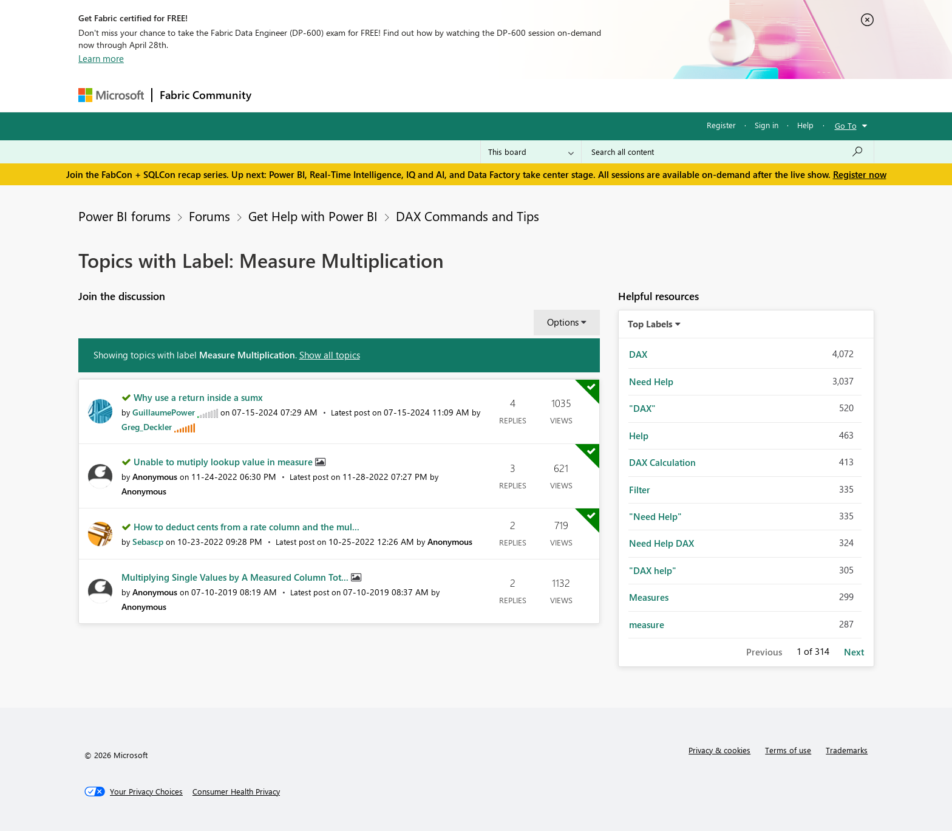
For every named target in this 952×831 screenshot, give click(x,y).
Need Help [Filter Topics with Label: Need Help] (651, 381)
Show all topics (329, 355)
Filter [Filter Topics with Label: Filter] (639, 490)
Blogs (490, 95)
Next (854, 652)
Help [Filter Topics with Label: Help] (638, 435)
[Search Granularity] (531, 151)
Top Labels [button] (650, 324)
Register (721, 125)
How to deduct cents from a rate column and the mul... (246, 527)
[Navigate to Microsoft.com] (111, 95)
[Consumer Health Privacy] (236, 791)
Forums (279, 95)
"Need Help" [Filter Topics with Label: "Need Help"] (655, 516)
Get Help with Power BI (313, 215)
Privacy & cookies (719, 750)
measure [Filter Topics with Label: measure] (646, 624)
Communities (436, 95)
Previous (764, 652)
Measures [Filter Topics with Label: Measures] (648, 597)
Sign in (766, 125)
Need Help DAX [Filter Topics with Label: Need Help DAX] (661, 543)
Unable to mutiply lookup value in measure (224, 462)
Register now (859, 174)
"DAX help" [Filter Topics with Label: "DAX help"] (652, 570)
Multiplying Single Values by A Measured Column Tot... (236, 577)
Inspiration (332, 95)
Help (805, 125)
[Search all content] (727, 151)
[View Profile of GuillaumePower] (163, 412)
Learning (537, 95)
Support (588, 95)
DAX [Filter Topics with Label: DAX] (638, 354)
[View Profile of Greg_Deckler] (146, 427)
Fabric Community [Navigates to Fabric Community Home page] (205, 94)
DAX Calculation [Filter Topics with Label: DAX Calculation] (662, 462)
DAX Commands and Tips (467, 215)
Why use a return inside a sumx (198, 397)
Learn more (101, 58)
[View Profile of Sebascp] (147, 541)
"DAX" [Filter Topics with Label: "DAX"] (642, 408)
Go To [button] (846, 125)
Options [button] (563, 322)
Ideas (382, 95)
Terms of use (788, 750)
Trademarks (847, 750)
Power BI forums (124, 215)
